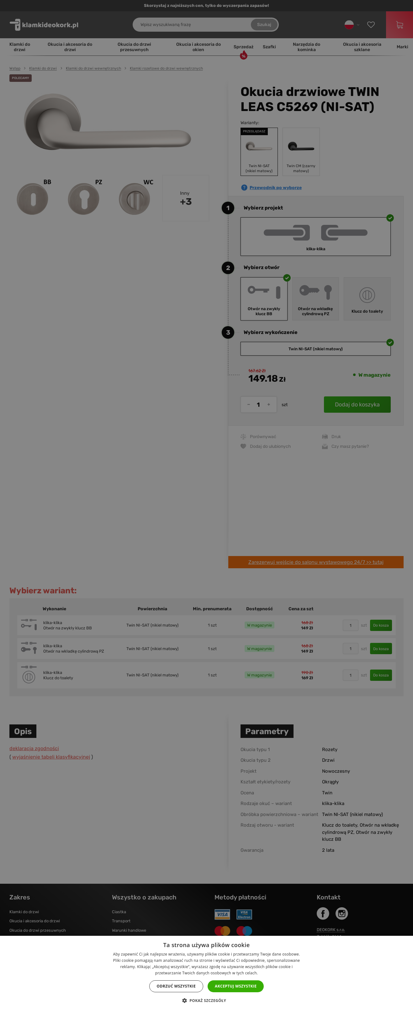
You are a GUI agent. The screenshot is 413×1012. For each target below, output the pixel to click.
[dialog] (206, 506)
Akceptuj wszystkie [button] (236, 986)
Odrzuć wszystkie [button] (176, 986)
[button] (206, 1000)
